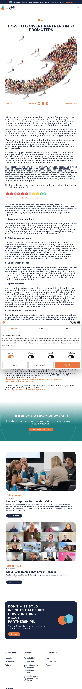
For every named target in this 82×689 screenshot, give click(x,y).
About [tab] (68, 328)
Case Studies (51, 662)
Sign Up (14, 634)
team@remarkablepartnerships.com (26, 389)
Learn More (14, 516)
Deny (15, 365)
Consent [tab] (14, 328)
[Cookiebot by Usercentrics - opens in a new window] (71, 322)
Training (8, 665)
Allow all (67, 365)
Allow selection (41, 365)
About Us (8, 658)
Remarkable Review (29, 672)
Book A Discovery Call (41, 429)
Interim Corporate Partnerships (31, 666)
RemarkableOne (30, 662)
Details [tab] (41, 328)
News (48, 658)
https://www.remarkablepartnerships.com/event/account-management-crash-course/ (34, 380)
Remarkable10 (29, 658)
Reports (49, 665)
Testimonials (10, 662)
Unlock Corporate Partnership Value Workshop (31, 678)
